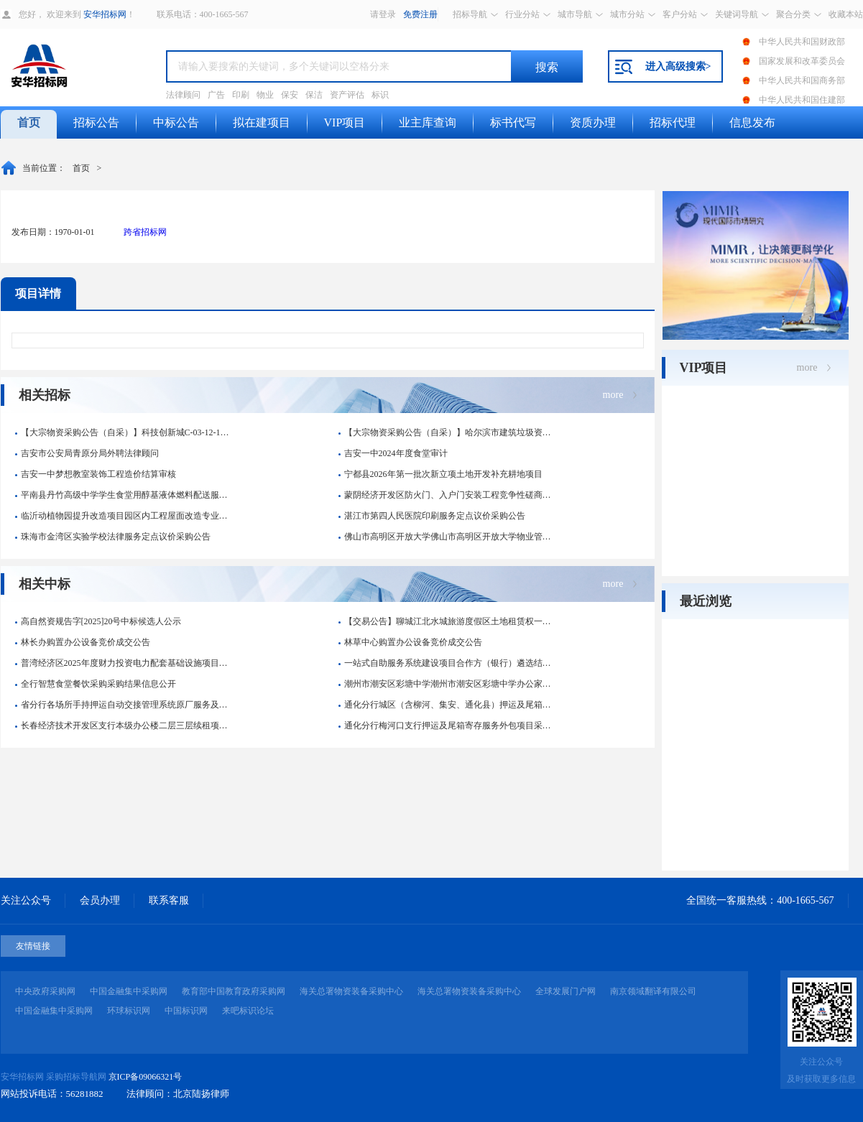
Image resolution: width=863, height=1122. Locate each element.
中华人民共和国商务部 (802, 80)
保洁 (314, 95)
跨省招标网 (145, 232)
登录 (387, 14)
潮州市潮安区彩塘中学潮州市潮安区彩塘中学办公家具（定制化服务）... (448, 684)
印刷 (240, 95)
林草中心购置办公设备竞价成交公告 (410, 642)
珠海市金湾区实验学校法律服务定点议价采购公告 (113, 537)
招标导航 (470, 14)
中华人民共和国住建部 (802, 100)
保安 (289, 95)
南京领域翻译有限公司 (653, 991)
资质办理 (593, 122)
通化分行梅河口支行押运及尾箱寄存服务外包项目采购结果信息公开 (448, 725)
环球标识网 (128, 1011)
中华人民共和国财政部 (802, 42)
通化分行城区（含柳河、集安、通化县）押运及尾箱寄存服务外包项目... (448, 705)
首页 (28, 122)
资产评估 (347, 95)
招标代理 (673, 122)
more (613, 394)
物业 (265, 95)
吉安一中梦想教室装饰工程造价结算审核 (95, 474)
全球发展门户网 (565, 991)
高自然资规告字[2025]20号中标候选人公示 (98, 621)
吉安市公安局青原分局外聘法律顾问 (87, 453)
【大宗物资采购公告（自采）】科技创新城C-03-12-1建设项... (124, 432)
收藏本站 (846, 14)
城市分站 (627, 14)
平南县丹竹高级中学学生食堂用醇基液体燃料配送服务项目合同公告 (124, 495)
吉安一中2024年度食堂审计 (393, 453)
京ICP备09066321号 (146, 1077)
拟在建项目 (261, 122)
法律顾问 (183, 95)
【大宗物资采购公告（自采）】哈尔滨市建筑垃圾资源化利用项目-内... (448, 432)
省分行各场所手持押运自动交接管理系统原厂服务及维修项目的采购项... (124, 705)
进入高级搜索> (678, 66)
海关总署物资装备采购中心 (351, 991)
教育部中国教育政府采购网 (233, 991)
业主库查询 (427, 122)
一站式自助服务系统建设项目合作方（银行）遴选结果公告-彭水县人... (448, 663)
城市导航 (575, 14)
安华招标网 (104, 14)
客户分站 (680, 14)
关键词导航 (736, 14)
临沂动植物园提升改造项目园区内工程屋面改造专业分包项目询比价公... (124, 516)
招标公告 (96, 122)
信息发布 (752, 122)
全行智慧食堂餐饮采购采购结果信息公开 (95, 684)
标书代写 (513, 122)
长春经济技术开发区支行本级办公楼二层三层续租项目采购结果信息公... (124, 725)
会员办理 (100, 900)
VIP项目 (345, 122)
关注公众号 (26, 900)
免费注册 (420, 14)
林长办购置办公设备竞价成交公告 (82, 642)
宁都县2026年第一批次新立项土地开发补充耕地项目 (440, 474)
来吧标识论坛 (248, 1011)
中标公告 (176, 122)
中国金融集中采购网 (128, 991)
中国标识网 (186, 1011)
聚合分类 (793, 14)
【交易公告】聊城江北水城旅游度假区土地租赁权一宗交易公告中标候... (448, 621)
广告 (216, 95)
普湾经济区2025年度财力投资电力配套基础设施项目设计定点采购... (124, 663)
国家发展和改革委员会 (802, 61)
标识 (380, 95)
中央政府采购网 (45, 991)
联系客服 (169, 900)
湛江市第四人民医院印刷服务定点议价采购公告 (431, 516)
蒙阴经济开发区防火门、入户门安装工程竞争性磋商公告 (448, 495)
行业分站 (522, 14)
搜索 (546, 67)
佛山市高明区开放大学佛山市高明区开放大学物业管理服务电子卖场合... (448, 537)
